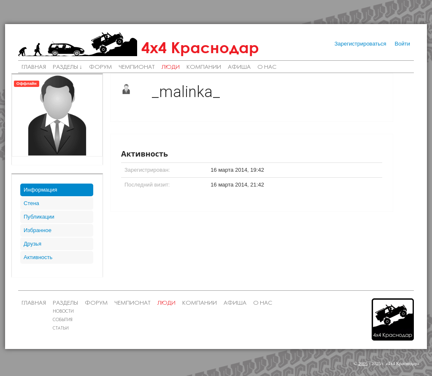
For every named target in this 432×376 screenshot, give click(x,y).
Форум (100, 67)
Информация (40, 190)
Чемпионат (137, 67)
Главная (34, 67)
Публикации (39, 217)
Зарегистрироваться (360, 44)
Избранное (37, 230)
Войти (402, 44)
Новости (63, 312)
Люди (171, 67)
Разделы (65, 303)
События (63, 320)
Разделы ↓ (67, 67)
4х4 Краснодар (200, 47)
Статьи (61, 328)
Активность (38, 257)
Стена (31, 203)
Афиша (239, 67)
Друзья (32, 244)
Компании (203, 67)
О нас (266, 67)
